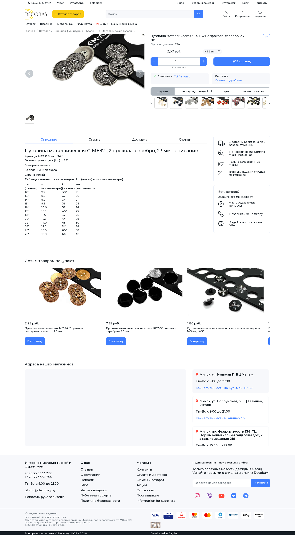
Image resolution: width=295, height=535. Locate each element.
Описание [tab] (49, 139)
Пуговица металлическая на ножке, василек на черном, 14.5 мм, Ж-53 (224, 330)
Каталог (30, 23)
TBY (177, 44)
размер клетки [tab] (253, 91)
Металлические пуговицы (118, 30)
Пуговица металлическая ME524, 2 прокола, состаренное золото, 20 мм (54, 330)
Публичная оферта (96, 495)
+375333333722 (39, 2)
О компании (90, 475)
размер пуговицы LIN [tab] (196, 91)
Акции (102, 23)
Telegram (96, 2)
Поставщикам (148, 495)
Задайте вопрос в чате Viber (245, 224)
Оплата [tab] (94, 139)
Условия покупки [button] (203, 2)
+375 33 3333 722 (38, 473)
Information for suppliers (156, 501)
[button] (224, 388)
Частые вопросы (94, 490)
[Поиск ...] (150, 14)
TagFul (172, 533)
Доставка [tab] (139, 139)
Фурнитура (84, 23)
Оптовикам (229, 2)
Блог (245, 2)
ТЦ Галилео (182, 76)
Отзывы (87, 469)
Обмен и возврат (150, 480)
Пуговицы (91, 30)
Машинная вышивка (124, 23)
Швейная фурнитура (67, 30)
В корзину (241, 61)
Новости (87, 480)
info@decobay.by (40, 490)
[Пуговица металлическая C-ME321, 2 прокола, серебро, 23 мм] (29, 119)
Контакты (261, 2)
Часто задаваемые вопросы (242, 204)
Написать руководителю (45, 497)
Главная (30, 30)
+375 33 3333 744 (38, 477)
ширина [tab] (162, 91)
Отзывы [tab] (185, 139)
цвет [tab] (227, 91)
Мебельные (65, 23)
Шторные (46, 23)
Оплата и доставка (152, 475)
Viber (60, 2)
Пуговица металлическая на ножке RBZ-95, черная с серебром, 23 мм (141, 330)
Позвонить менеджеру (246, 214)
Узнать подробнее (228, 80)
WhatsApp (77, 2)
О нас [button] (180, 2)
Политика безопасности (100, 501)
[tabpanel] (210, 103)
